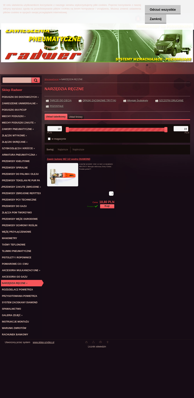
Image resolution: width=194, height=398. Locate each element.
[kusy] (111, 193)
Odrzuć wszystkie (163, 9)
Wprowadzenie (52, 79)
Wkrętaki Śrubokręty (137, 100)
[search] (35, 80)
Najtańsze (63, 149)
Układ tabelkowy (56, 116)
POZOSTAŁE (57, 106)
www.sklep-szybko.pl (43, 342)
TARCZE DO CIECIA (61, 100)
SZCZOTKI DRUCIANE (171, 100)
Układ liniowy (76, 117)
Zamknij (155, 19)
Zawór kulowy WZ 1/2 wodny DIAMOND (68, 159)
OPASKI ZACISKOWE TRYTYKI (99, 100)
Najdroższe (78, 149)
